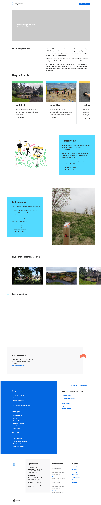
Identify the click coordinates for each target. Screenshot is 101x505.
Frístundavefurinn (66, 403)
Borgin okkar (65, 400)
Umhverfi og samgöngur (19, 402)
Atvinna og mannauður (18, 423)
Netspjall (61, 472)
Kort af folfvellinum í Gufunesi (71, 167)
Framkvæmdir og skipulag (19, 397)
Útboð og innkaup (17, 438)
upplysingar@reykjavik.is (61, 481)
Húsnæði (15, 436)
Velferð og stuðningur (18, 400)
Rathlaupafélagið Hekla (19, 227)
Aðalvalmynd (85, 4)
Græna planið (16, 428)
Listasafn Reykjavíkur (67, 408)
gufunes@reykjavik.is (18, 365)
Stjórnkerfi (15, 418)
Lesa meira (21, 117)
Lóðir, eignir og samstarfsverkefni (21, 449)
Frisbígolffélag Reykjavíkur (70, 169)
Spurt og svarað (61, 477)
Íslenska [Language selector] (74, 385)
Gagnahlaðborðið (66, 406)
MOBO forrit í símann (19, 231)
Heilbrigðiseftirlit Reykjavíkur (20, 441)
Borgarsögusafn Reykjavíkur (68, 398)
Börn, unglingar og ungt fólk (20, 395)
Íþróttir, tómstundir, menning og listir (22, 405)
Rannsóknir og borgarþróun (19, 443)
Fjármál (15, 426)
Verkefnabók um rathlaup (20, 229)
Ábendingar (61, 491)
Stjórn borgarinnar (17, 415)
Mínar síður (84, 385)
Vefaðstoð (61, 467)
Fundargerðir (16, 420)
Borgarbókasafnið (66, 395)
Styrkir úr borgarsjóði (18, 446)
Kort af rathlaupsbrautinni (20, 225)
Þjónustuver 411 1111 (61, 486)
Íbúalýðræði (16, 408)
